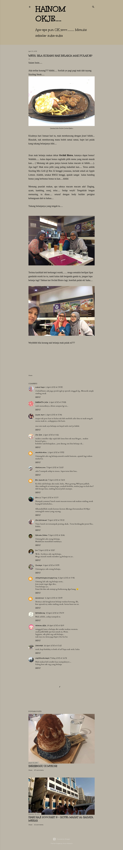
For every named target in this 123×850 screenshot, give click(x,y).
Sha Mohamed (41, 520)
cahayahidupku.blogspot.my (46, 578)
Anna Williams (67, 843)
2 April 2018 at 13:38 (56, 452)
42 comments (38, 825)
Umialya (38, 565)
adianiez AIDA (40, 625)
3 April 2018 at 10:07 (50, 497)
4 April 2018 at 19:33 (51, 565)
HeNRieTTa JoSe (41, 402)
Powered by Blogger (61, 839)
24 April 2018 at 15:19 (55, 625)
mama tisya (40, 387)
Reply (37, 397)
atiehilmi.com (40, 467)
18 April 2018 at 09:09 (55, 613)
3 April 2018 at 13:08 (56, 520)
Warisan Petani (41, 535)
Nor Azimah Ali (41, 480)
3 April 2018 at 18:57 (46, 550)
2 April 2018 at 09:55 (57, 402)
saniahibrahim (41, 452)
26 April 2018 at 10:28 (53, 646)
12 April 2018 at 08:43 (53, 598)
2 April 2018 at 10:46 (53, 415)
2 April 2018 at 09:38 (54, 387)
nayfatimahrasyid (42, 658)
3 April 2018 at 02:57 (55, 467)
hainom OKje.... (50, 13)
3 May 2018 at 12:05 (58, 658)
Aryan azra (39, 415)
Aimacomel (39, 598)
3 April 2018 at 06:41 (56, 480)
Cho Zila (38, 435)
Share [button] (30, 375)
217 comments (39, 770)
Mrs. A (38, 497)
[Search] (93, 6)
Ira (36, 550)
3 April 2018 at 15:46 (56, 535)
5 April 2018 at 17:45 (66, 578)
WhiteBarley (40, 613)
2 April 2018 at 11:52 (51, 435)
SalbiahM (39, 646)
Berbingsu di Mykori (42, 766)
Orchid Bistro (66, 155)
